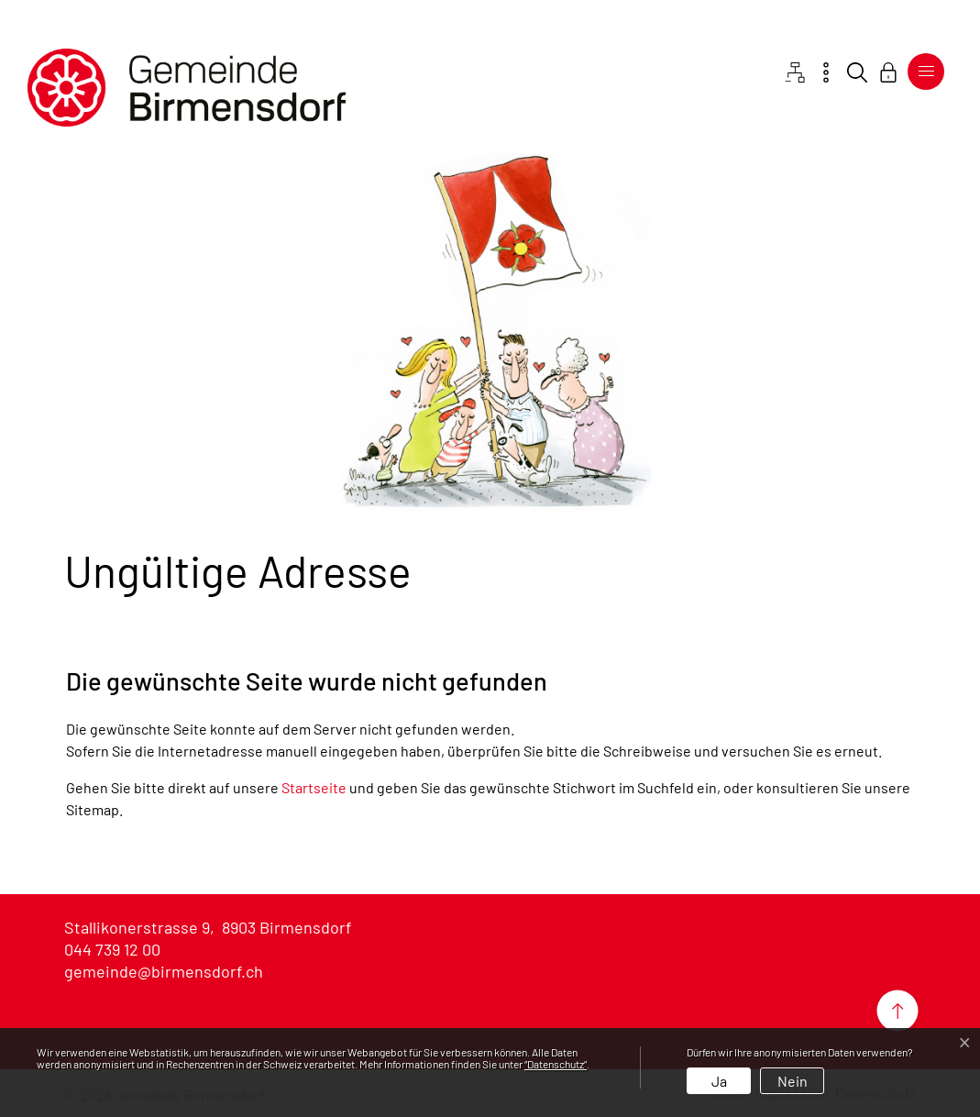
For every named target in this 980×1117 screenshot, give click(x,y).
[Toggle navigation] (925, 71)
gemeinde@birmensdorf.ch (163, 971)
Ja (719, 1080)
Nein (792, 1080)
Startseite (314, 787)
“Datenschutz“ (555, 1063)
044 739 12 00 (112, 949)
